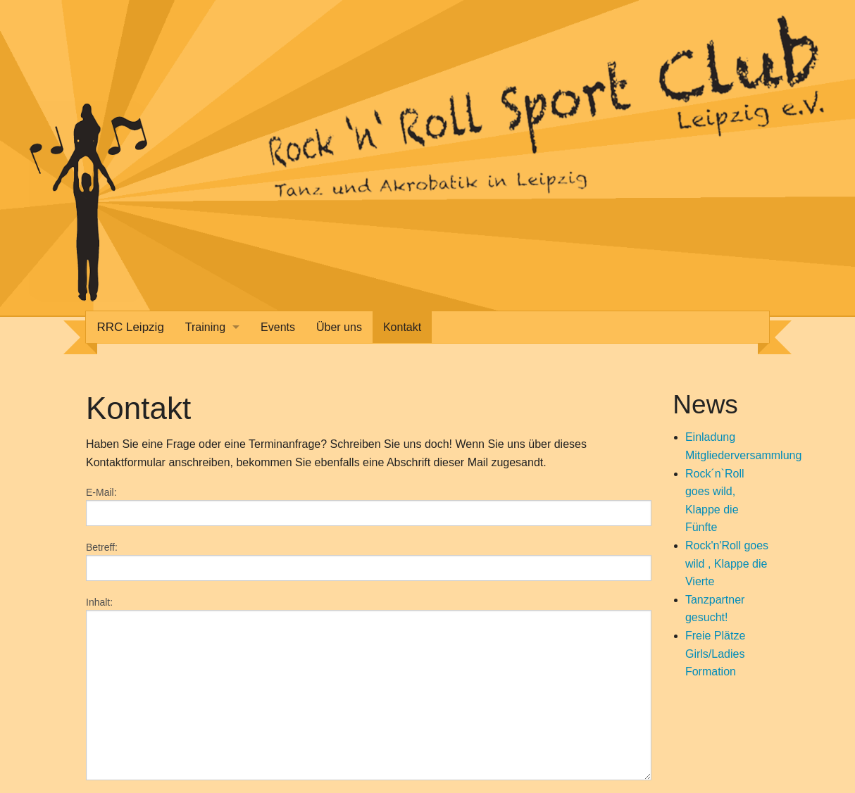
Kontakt (402, 327)
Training (205, 327)
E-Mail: (101, 492)
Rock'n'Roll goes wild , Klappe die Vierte (726, 563)
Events (278, 327)
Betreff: (102, 547)
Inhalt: (99, 602)
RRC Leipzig (129, 327)
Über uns (339, 327)
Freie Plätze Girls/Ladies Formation (715, 654)
